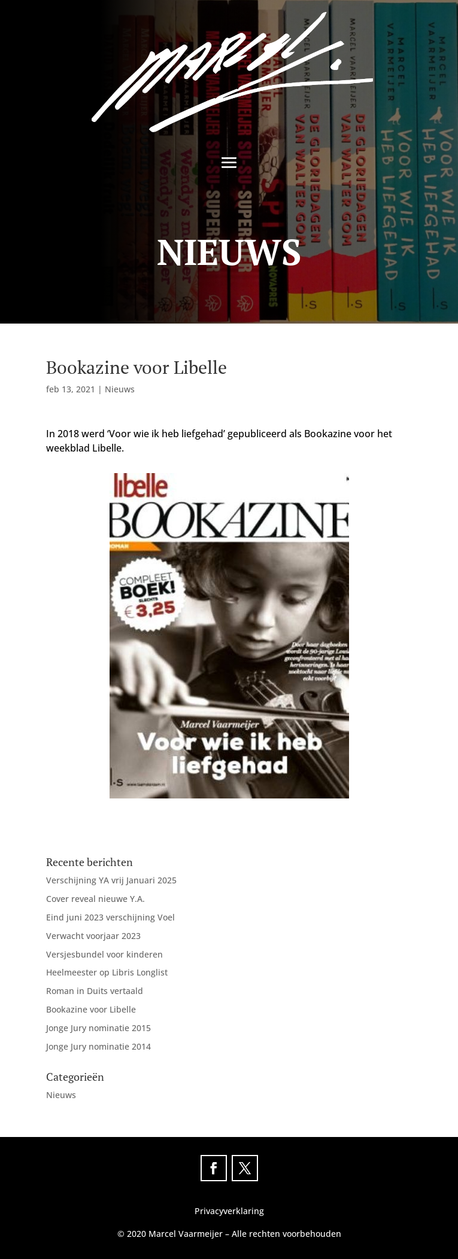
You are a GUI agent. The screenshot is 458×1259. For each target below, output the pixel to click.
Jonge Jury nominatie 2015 (98, 1028)
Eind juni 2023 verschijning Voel (110, 917)
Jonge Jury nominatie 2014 (98, 1046)
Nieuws (120, 389)
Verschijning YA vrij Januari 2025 (111, 880)
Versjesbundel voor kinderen (104, 954)
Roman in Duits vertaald (94, 990)
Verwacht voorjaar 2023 (93, 935)
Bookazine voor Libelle (91, 1009)
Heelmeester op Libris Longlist (107, 972)
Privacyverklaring (229, 1211)
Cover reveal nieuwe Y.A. (95, 898)
